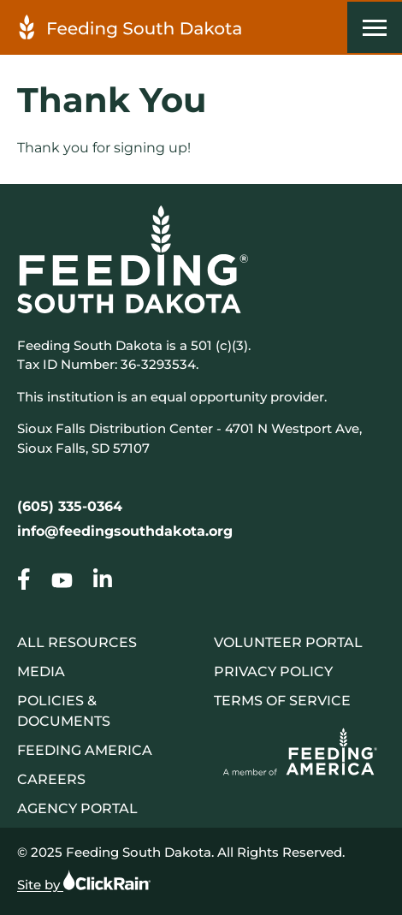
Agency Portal (77, 808)
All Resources (77, 642)
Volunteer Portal (288, 642)
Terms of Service (282, 700)
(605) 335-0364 (69, 506)
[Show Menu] (374, 27)
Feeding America (84, 750)
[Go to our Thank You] (24, 582)
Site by (84, 881)
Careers (51, 779)
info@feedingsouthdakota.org (125, 531)
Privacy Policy (273, 671)
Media (41, 671)
